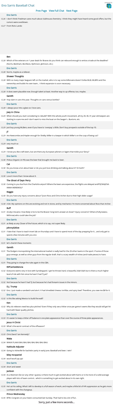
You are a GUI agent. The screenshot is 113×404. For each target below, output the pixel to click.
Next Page (71, 10)
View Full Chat (56, 10)
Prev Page (41, 10)
